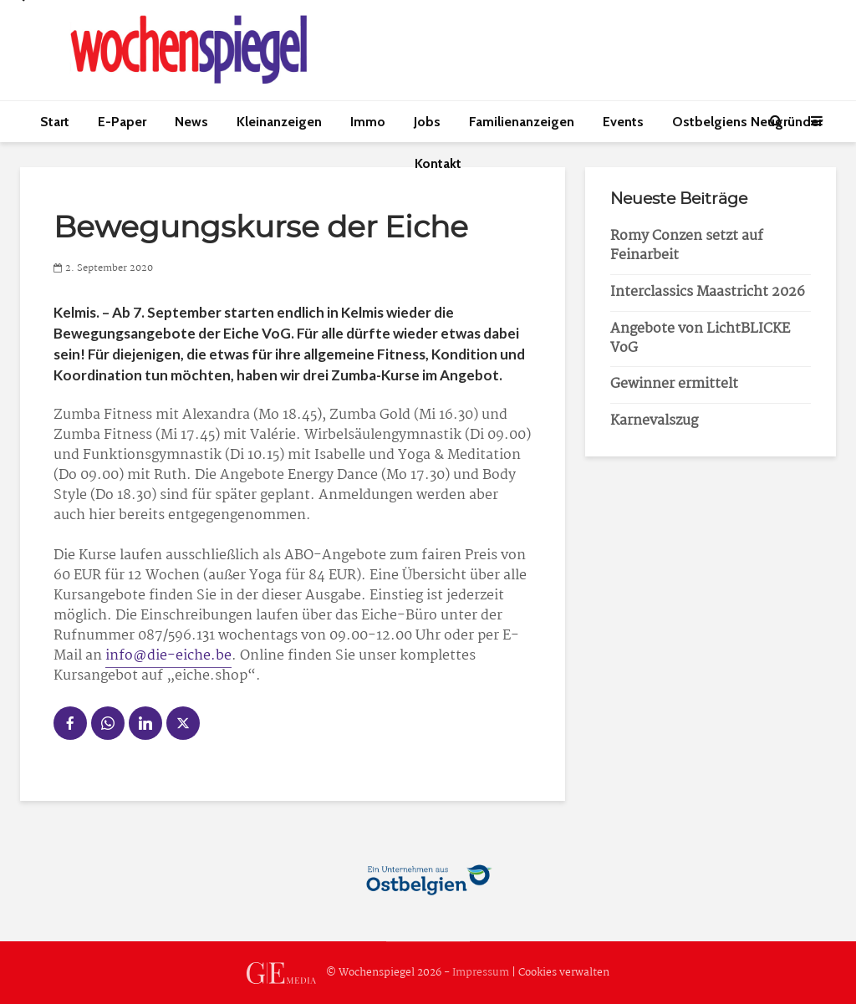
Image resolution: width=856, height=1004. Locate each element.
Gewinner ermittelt (674, 384)
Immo (367, 122)
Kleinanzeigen (279, 122)
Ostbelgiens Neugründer (747, 122)
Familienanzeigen (521, 122)
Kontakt (438, 163)
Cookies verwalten (563, 972)
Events (623, 122)
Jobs (427, 122)
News (191, 122)
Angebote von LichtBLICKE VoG (700, 338)
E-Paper (122, 122)
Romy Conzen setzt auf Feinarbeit (686, 246)
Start (54, 122)
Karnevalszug (654, 421)
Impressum (480, 972)
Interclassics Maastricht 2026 (707, 292)
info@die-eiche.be (168, 656)
